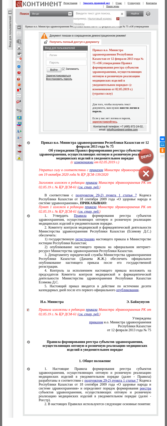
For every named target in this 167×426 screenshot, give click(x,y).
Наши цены (112, 6)
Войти (54, 69)
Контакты (151, 3)
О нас (119, 3)
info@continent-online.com (122, 129)
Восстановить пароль (59, 78)
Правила (80, 215)
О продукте (134, 3)
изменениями (83, 162)
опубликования (127, 290)
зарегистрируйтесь (104, 121)
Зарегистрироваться (58, 75)
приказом (96, 170)
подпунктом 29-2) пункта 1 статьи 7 (106, 195)
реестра (145, 388)
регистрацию (85, 239)
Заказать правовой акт (96, 3)
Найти (135, 13)
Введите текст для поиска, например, (92, 18)
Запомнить (72, 69)
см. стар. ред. (89, 187)
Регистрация (70, 3)
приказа (91, 182)
